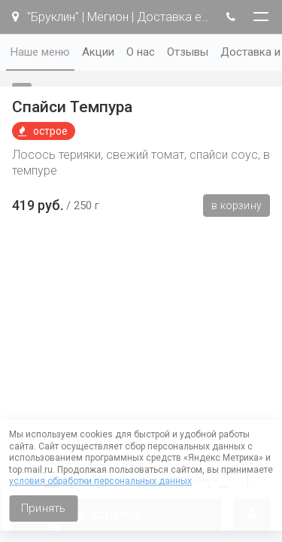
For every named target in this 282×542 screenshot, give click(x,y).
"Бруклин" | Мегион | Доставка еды (111, 17)
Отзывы (187, 52)
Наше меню (40, 52)
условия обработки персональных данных (100, 481)
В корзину (236, 205)
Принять (43, 508)
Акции (98, 52)
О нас (140, 52)
